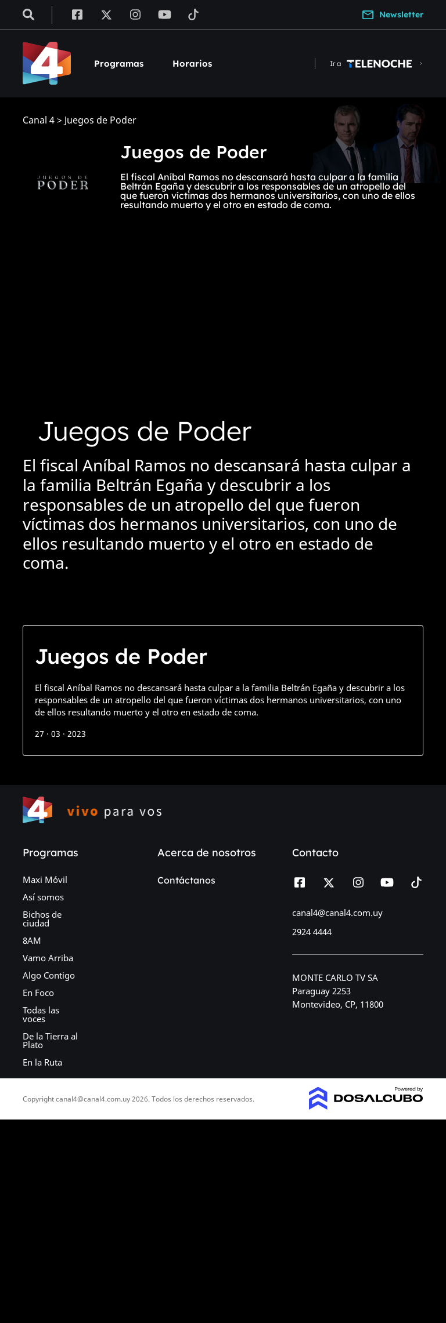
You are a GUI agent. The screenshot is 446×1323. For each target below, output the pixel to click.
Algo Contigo (49, 975)
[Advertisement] (223, 338)
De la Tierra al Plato (50, 1040)
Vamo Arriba (48, 958)
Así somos (43, 897)
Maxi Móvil (45, 879)
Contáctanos (186, 880)
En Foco (38, 992)
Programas (118, 63)
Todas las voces (41, 1014)
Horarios (192, 63)
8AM (32, 940)
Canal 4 (39, 120)
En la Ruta (42, 1062)
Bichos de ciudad (42, 918)
